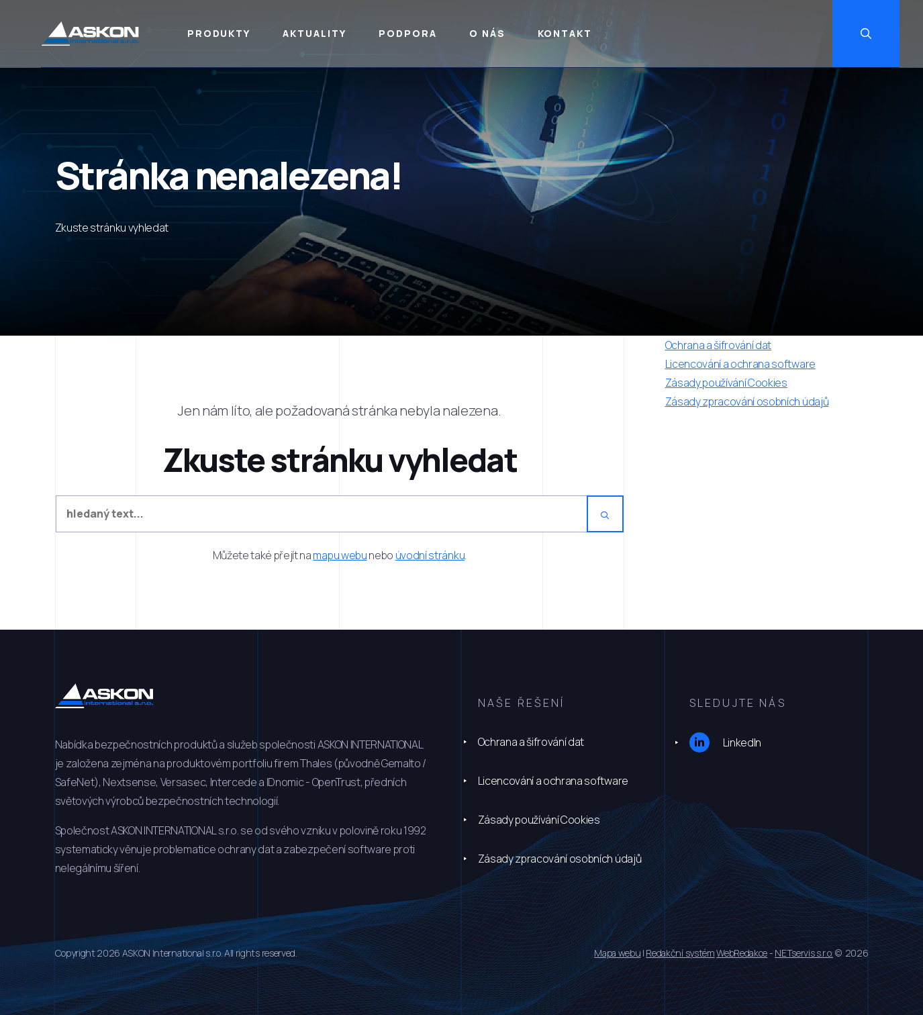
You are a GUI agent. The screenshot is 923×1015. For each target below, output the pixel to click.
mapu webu (340, 555)
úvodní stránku (430, 555)
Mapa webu (617, 953)
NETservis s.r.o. (804, 953)
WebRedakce (741, 953)
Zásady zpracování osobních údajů (560, 858)
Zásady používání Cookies (539, 819)
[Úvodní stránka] (105, 33)
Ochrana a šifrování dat (531, 741)
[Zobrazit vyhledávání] (889, 33)
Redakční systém (680, 953)
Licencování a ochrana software (553, 780)
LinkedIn (725, 742)
